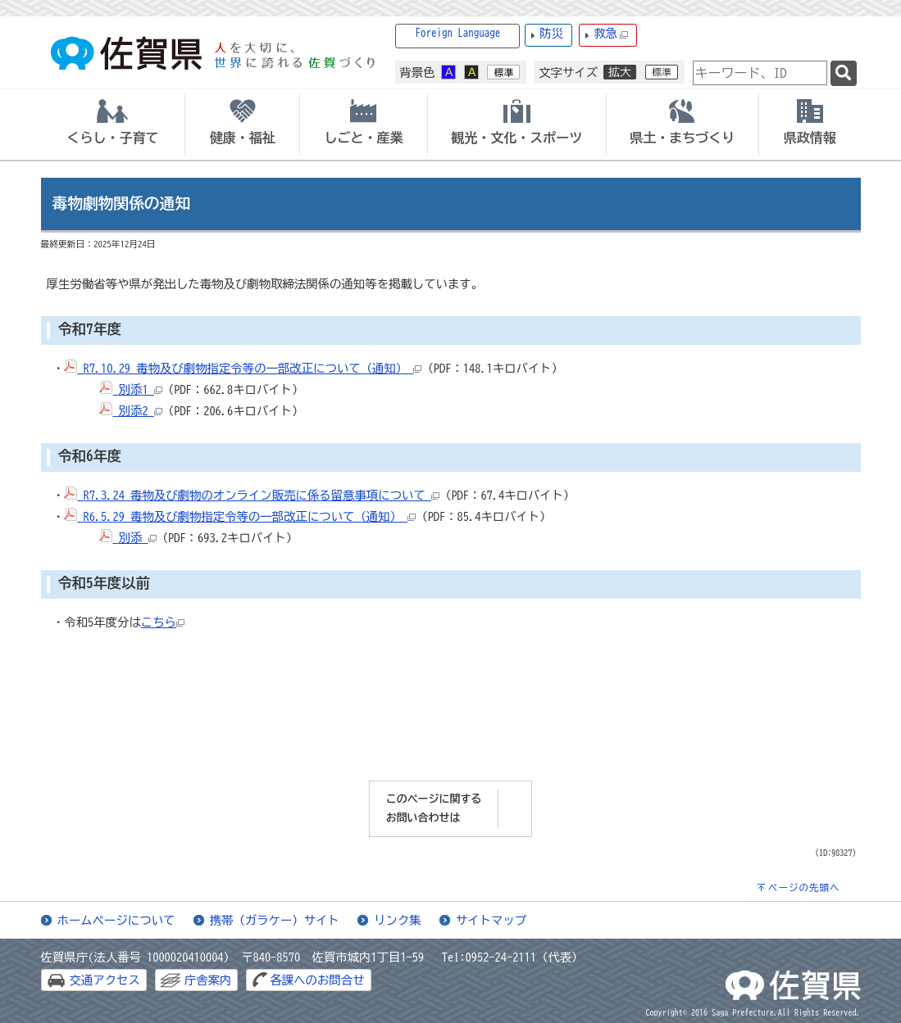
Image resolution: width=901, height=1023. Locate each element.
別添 (138, 538)
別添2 (130, 411)
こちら (162, 622)
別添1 (130, 389)
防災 (551, 33)
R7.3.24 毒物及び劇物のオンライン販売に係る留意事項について (261, 495)
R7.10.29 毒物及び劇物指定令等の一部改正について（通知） (242, 368)
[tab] (113, 124)
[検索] (843, 73)
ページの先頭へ (804, 887)
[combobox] (760, 72)
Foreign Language (458, 33)
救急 (611, 34)
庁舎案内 (208, 980)
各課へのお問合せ (317, 980)
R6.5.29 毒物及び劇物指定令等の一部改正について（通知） (249, 516)
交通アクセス (105, 980)
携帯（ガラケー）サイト (274, 920)
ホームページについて (116, 920)
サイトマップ (491, 920)
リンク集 (397, 920)
